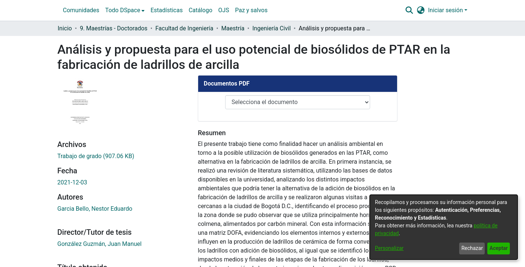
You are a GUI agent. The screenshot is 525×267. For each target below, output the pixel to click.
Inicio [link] (65, 28)
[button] (409, 10)
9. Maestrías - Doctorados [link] (114, 28)
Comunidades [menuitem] (81, 10)
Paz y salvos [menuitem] (251, 10)
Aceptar (499, 248)
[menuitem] (125, 10)
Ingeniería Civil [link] (272, 28)
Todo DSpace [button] (122, 10)
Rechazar (472, 248)
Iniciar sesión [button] (446, 10)
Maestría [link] (232, 28)
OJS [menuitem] (223, 10)
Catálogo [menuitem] (200, 10)
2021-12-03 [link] (72, 162)
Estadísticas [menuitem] (166, 10)
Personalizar (389, 248)
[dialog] (444, 227)
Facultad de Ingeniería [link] (184, 28)
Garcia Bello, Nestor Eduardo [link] (94, 188)
